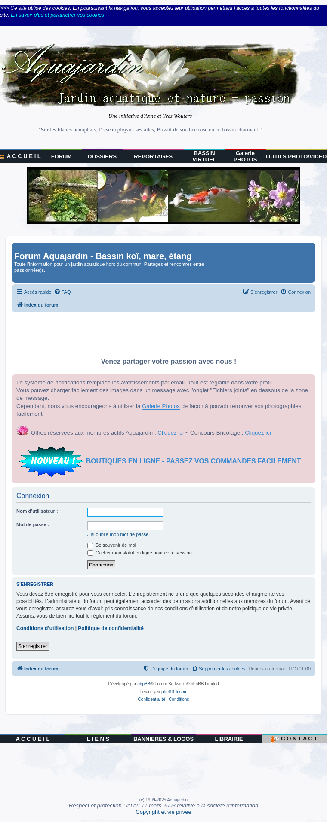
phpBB (143, 684)
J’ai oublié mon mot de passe (117, 534)
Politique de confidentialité (111, 628)
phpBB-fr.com (174, 691)
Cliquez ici (170, 432)
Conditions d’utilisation (45, 628)
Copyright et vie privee (163, 812)
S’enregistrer (32, 646)
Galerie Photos (161, 406)
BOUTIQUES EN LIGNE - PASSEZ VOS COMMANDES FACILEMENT (193, 461)
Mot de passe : (32, 524)
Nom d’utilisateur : (37, 511)
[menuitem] (62, 292)
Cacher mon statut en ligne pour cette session (139, 552)
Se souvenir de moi (111, 545)
